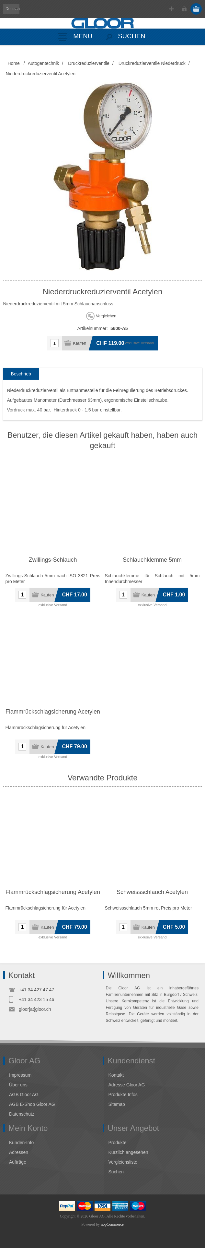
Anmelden (184, 9)
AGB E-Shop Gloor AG (32, 1104)
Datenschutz (21, 1114)
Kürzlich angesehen (128, 1152)
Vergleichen (106, 316)
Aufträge (17, 1162)
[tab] (21, 374)
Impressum (20, 1075)
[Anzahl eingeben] (55, 343)
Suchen (116, 1171)
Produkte (117, 1142)
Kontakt (116, 1075)
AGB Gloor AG (24, 1094)
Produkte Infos (123, 1094)
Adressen (18, 1152)
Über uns (18, 1084)
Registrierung (171, 9)
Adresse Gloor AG (126, 1084)
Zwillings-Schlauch (52, 560)
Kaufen (79, 343)
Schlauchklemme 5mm (152, 560)
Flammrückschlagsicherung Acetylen (53, 711)
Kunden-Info (21, 1142)
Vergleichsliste (123, 1162)
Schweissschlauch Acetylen (152, 892)
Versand (147, 343)
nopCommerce (112, 1224)
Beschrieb (21, 373)
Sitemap (116, 1104)
